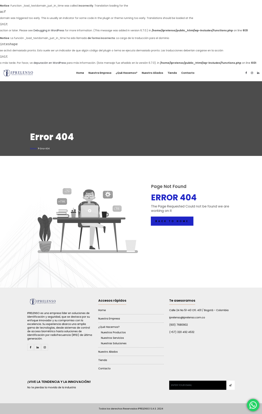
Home (80, 73)
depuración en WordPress (49, 63)
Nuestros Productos (113, 332)
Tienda (172, 73)
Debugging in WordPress (48, 30)
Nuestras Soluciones (113, 343)
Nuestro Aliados (152, 73)
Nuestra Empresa (99, 73)
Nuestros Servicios (112, 338)
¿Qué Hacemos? (126, 73)
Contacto (187, 73)
